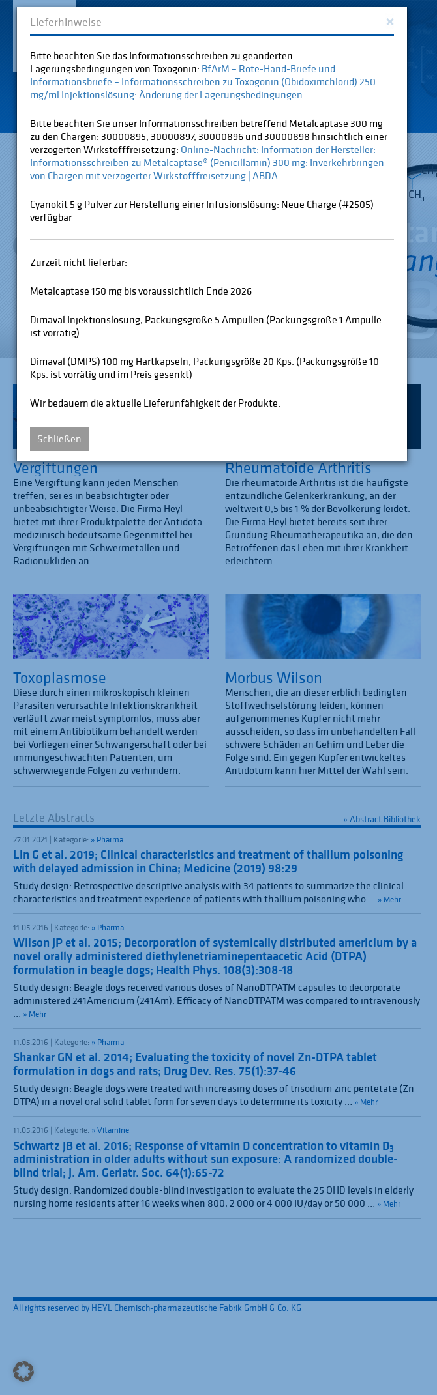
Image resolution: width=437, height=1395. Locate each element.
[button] (23, 1371)
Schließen (59, 438)
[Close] (389, 20)
